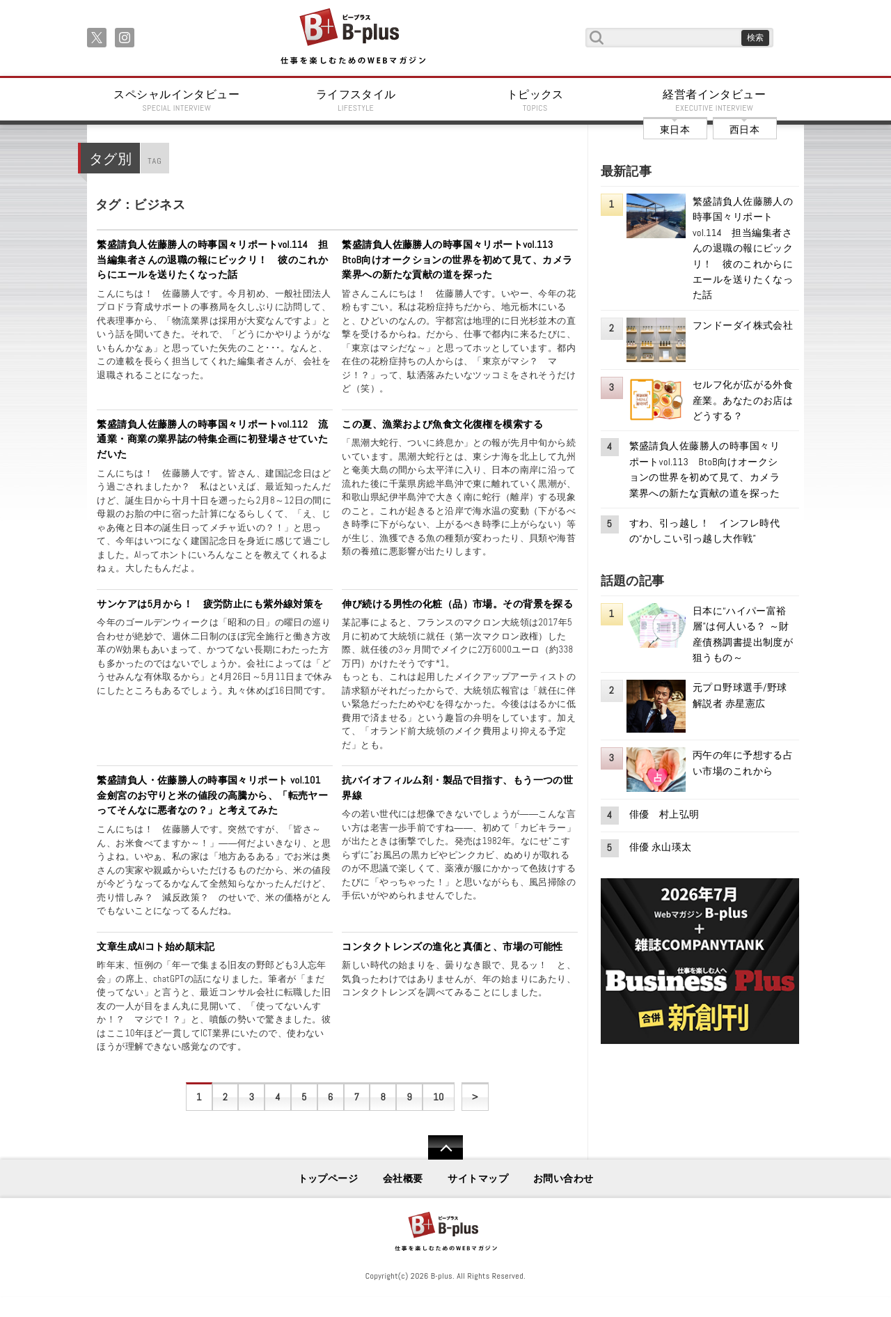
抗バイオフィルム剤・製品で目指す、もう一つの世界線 (457, 788)
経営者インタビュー (715, 100)
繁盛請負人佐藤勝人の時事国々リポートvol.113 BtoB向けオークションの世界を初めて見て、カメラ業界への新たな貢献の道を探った (457, 259)
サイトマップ (478, 1178)
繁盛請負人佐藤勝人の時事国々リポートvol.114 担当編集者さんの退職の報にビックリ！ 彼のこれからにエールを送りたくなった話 (212, 259)
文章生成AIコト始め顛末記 (156, 946)
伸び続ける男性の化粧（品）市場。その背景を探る (457, 604)
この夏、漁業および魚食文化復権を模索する (442, 424)
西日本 (744, 129)
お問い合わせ (563, 1178)
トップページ (328, 1178)
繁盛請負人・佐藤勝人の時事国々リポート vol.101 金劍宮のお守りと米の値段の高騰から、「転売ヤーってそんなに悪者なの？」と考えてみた (214, 795)
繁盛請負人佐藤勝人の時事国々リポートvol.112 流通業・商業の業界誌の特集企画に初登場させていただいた (212, 439)
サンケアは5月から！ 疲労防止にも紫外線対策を (210, 604)
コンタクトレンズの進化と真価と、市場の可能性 (452, 946)
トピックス (535, 100)
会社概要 (403, 1178)
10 (438, 1097)
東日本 (675, 129)
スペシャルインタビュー (177, 100)
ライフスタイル (356, 100)
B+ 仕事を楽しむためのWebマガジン (352, 37)
